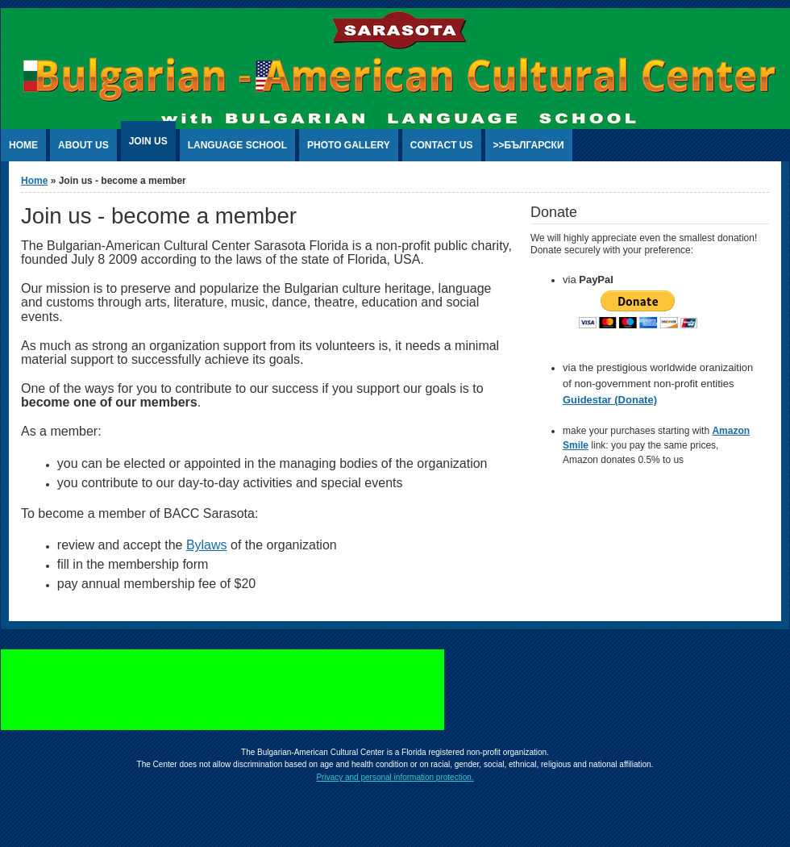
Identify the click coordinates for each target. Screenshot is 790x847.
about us (83, 145)
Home (34, 180)
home (23, 145)
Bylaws (206, 545)
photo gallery (348, 145)
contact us (441, 145)
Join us (148, 141)
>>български (528, 145)
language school (237, 145)
